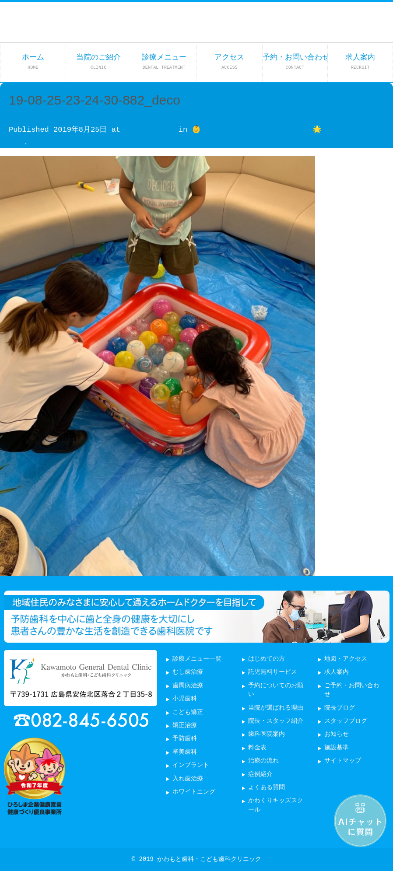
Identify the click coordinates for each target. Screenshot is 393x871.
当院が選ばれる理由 (275, 708)
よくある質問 (266, 788)
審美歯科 (184, 752)
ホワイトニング (193, 792)
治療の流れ (263, 761)
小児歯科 (184, 699)
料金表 (257, 748)
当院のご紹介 (98, 61)
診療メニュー (164, 61)
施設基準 (336, 748)
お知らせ (336, 734)
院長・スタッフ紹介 (275, 721)
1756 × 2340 (149, 130)
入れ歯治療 (187, 779)
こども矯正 (187, 712)
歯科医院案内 (266, 734)
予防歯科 (184, 739)
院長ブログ (339, 708)
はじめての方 (266, 659)
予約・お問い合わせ (295, 61)
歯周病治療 (187, 686)
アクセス (229, 61)
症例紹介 (260, 774)
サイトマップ (342, 761)
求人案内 (360, 61)
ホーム (33, 61)
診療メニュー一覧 (196, 659)
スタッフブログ (345, 721)
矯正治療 (184, 725)
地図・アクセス (345, 659)
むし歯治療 (187, 672)
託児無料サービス (272, 672)
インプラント (190, 765)
